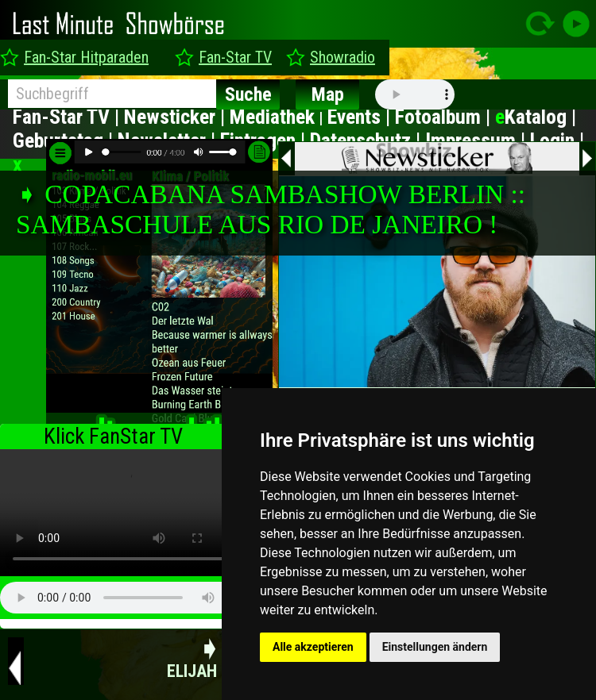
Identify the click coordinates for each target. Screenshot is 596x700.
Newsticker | (177, 117)
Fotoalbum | (445, 117)
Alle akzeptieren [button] (313, 646)
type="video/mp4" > (127, 512)
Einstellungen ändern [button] (435, 646)
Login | (557, 140)
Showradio (342, 57)
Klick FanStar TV (113, 436)
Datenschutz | (367, 140)
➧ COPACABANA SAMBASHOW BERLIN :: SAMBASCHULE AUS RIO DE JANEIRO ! (270, 209)
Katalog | (535, 117)
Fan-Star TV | (68, 117)
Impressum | (477, 140)
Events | (361, 117)
